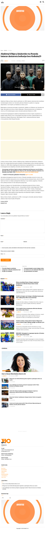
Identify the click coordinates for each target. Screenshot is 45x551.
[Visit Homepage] (2, 2)
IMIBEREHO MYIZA (6, 370)
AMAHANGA (4, 471)
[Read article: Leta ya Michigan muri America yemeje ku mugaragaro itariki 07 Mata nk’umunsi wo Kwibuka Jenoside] (5, 386)
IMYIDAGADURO (4, 474)
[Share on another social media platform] (42, 94)
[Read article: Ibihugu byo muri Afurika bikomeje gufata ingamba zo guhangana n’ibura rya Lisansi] (5, 380)
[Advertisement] (23, 40)
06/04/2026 (26, 287)
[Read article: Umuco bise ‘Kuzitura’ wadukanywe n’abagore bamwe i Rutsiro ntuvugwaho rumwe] (5, 399)
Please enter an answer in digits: (8, 251)
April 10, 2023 (29, 174)
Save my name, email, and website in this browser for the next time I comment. (18, 247)
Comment (3, 218)
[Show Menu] (40, 2)
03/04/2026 (26, 299)
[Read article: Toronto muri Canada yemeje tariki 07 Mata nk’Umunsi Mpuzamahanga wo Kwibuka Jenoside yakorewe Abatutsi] (5, 405)
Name (2, 235)
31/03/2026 (26, 336)
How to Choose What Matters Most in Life (14, 374)
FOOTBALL (10, 50)
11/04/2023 (13, 60)
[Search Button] (43, 2)
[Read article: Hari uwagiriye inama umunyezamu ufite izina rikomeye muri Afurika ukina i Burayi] (7, 313)
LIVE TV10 (3, 477)
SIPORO (5, 50)
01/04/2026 (26, 324)
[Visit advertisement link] (22, 18)
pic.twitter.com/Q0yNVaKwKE (30, 172)
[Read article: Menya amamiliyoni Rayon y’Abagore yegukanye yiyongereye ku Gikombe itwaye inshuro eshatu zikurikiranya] (7, 286)
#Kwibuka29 (19, 172)
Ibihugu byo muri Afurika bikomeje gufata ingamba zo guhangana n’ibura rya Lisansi (19, 485)
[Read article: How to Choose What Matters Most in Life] (22, 361)
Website (25, 241)
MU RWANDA (4, 469)
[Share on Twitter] (31, 94)
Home (2, 50)
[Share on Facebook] (11, 94)
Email (2, 241)
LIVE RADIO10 (4, 475)
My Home (3, 468)
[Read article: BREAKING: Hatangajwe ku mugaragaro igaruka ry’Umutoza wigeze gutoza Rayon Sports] (7, 337)
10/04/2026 (12, 376)
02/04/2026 (26, 312)
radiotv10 (6, 60)
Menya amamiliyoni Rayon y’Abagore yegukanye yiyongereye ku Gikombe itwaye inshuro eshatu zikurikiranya (27, 284)
